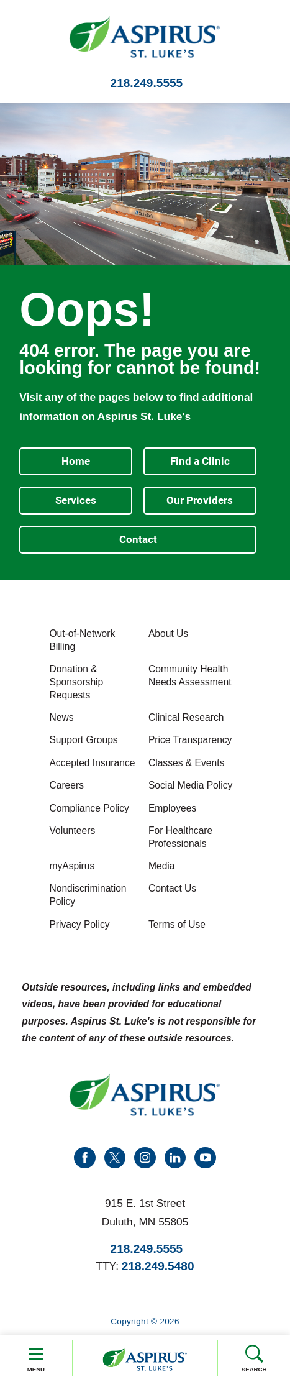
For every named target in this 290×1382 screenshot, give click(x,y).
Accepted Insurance (92, 762)
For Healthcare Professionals (180, 837)
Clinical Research (186, 717)
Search (254, 1358)
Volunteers (72, 830)
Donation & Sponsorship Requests (76, 682)
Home (75, 461)
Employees (172, 808)
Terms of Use (177, 924)
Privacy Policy (79, 924)
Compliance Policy (89, 808)
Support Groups (83, 739)
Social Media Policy (190, 785)
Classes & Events (186, 762)
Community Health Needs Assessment (190, 675)
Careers (66, 785)
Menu (36, 1358)
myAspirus (71, 866)
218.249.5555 (147, 82)
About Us (168, 633)
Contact (138, 539)
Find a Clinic (200, 461)
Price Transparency (190, 739)
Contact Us (172, 888)
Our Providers (199, 500)
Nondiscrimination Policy (87, 895)
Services (75, 500)
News (61, 717)
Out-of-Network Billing (82, 640)
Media (161, 866)
